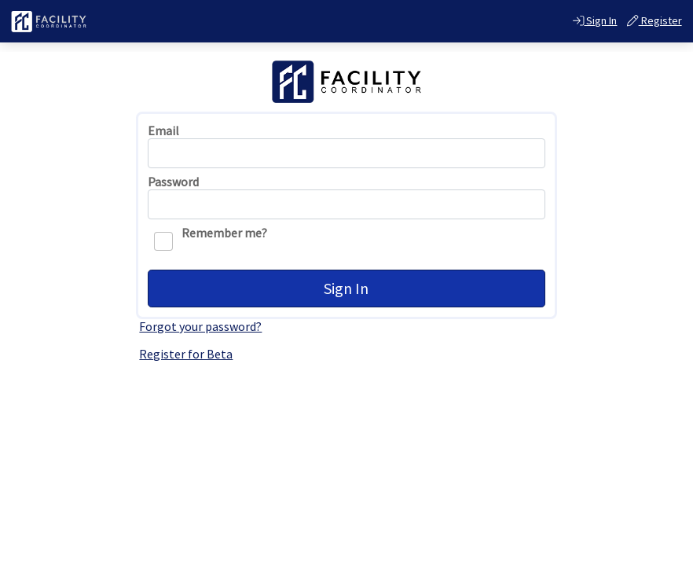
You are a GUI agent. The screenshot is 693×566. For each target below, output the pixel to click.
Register (654, 20)
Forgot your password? (200, 326)
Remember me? (210, 238)
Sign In (595, 20)
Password (173, 182)
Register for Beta (186, 354)
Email (163, 130)
